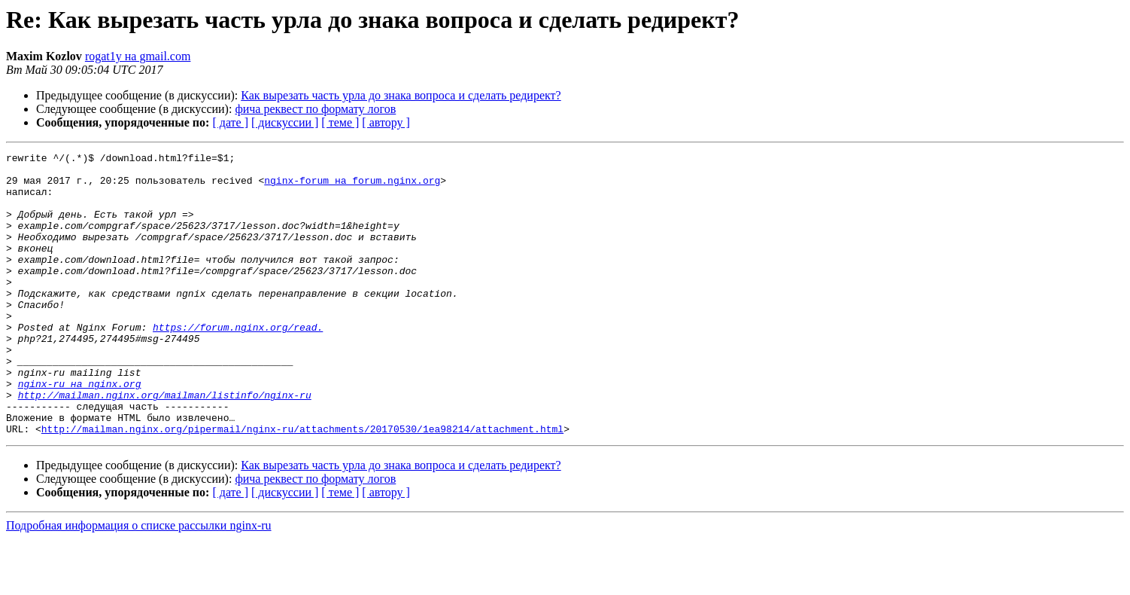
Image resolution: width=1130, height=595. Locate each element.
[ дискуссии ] (284, 122)
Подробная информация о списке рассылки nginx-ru (139, 581)
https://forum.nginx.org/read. (238, 363)
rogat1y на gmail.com (138, 56)
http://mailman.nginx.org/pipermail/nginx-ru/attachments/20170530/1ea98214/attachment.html (302, 485)
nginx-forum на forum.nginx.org (352, 187)
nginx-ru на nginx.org (79, 431)
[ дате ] (230, 122)
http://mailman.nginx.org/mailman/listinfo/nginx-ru (164, 444)
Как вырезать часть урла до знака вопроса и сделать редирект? (400, 95)
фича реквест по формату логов (315, 108)
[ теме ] (340, 122)
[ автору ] (385, 122)
